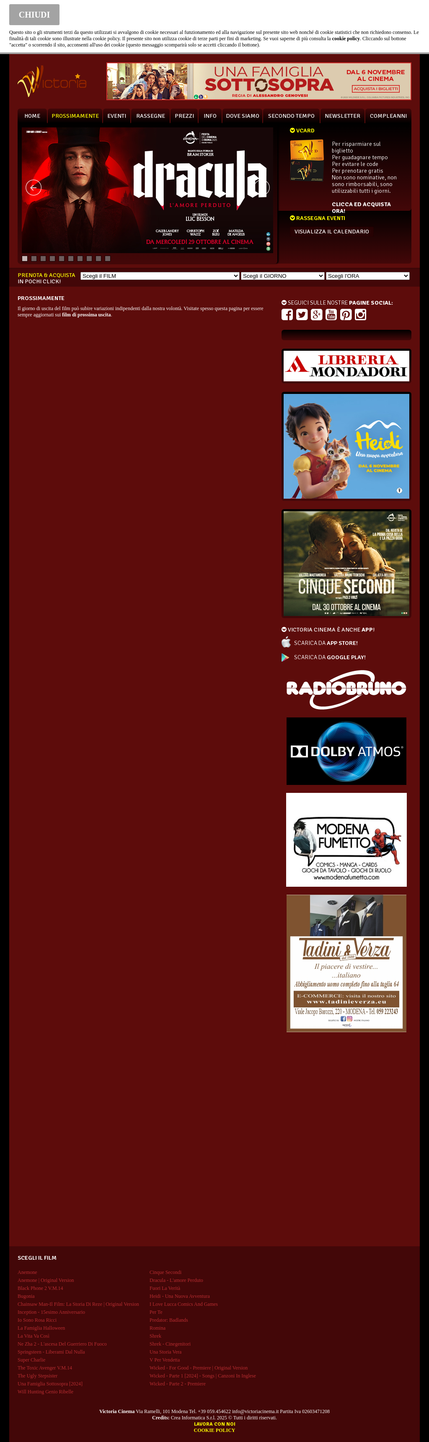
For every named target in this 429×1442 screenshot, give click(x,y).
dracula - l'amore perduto (176, 1280)
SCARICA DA (326, 643)
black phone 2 (40, 1288)
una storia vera (165, 1352)
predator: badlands (169, 1320)
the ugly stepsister (37, 1376)
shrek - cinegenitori (170, 1344)
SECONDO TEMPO (291, 115)
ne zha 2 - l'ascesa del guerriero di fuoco (62, 1344)
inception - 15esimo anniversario (51, 1312)
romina (157, 1328)
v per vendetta (165, 1360)
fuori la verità (165, 1288)
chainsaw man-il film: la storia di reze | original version (78, 1304)
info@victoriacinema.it (255, 1411)
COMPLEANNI (388, 115)
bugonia (26, 1296)
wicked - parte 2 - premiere (178, 1384)
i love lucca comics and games (184, 1304)
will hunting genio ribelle (45, 1392)
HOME (32, 115)
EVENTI (116, 115)
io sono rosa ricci (37, 1320)
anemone (27, 1272)
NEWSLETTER (342, 115)
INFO (210, 115)
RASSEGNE (150, 115)
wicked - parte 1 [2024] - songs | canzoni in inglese (203, 1376)
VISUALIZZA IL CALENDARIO (332, 231)
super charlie (31, 1360)
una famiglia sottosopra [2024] (50, 1384)
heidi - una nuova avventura (180, 1296)
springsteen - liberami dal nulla (51, 1352)
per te (156, 1312)
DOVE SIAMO (242, 115)
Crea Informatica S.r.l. (193, 1418)
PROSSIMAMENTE (75, 115)
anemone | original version (46, 1280)
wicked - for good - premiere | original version (199, 1368)
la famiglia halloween (41, 1328)
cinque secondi (165, 1272)
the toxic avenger (45, 1368)
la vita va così (33, 1336)
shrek (155, 1336)
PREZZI (184, 115)
